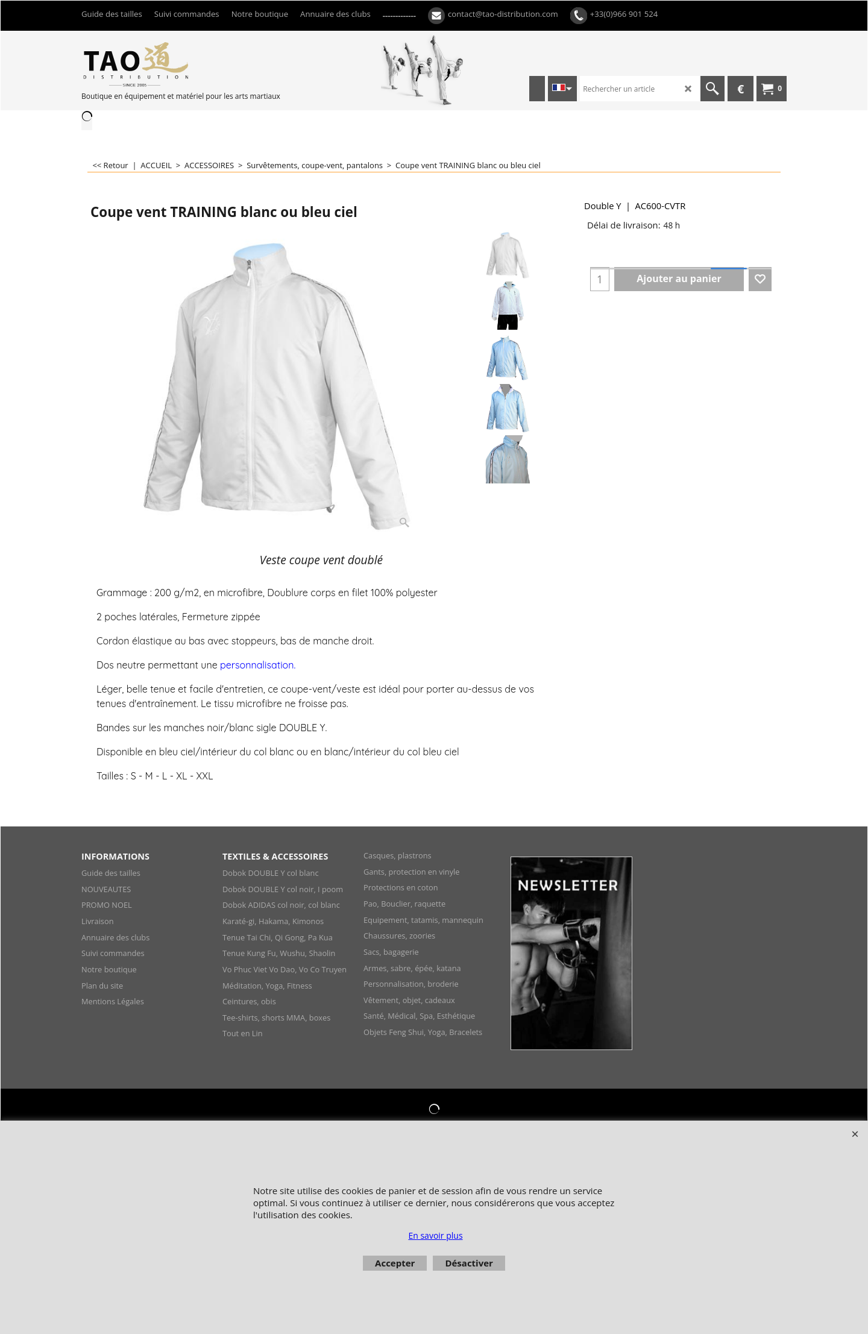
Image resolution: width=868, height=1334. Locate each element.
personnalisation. (257, 665)
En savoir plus (435, 1235)
